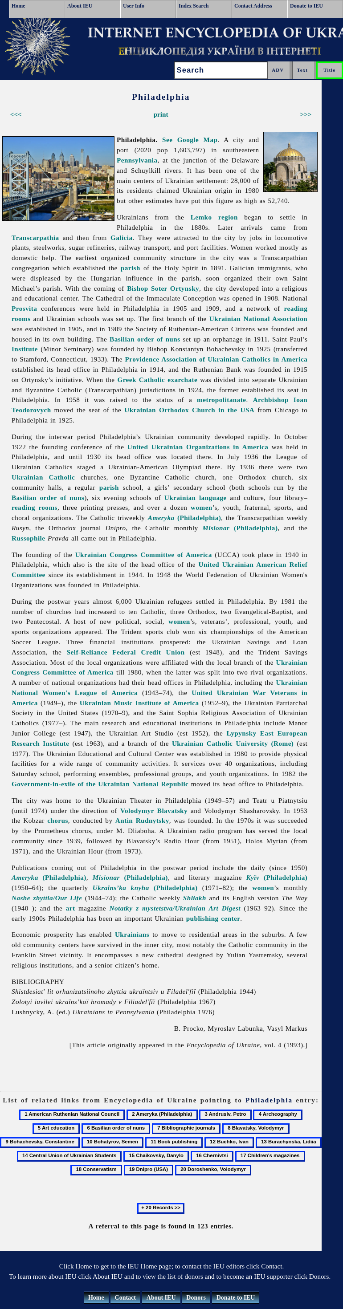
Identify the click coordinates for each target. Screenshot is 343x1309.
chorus (57, 820)
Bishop (137, 288)
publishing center (213, 918)
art (70, 908)
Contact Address (253, 6)
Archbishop (271, 399)
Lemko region (214, 217)
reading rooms (34, 507)
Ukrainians (132, 934)
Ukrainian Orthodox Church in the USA (189, 410)
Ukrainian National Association (258, 318)
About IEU (79, 6)
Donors (196, 1297)
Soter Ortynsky (175, 288)
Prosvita (24, 308)
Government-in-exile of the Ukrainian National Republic (100, 784)
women (201, 507)
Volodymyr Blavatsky (154, 810)
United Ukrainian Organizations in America (198, 447)
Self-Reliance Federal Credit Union (126, 652)
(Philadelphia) (184, 517)
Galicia (121, 237)
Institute (25, 349)
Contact (125, 1297)
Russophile (28, 538)
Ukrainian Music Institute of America (139, 703)
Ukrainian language (195, 497)
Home (18, 6)
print (161, 114)
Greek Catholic (141, 379)
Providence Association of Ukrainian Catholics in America (216, 359)
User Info (133, 6)
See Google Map (189, 139)
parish (130, 268)
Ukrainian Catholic (43, 477)
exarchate (182, 379)
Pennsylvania (137, 160)
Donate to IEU (306, 6)
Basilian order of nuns (145, 339)
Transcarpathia (35, 237)
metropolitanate (221, 399)
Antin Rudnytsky (142, 820)
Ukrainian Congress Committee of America (143, 554)
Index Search (193, 6)
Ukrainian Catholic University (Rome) (233, 743)
